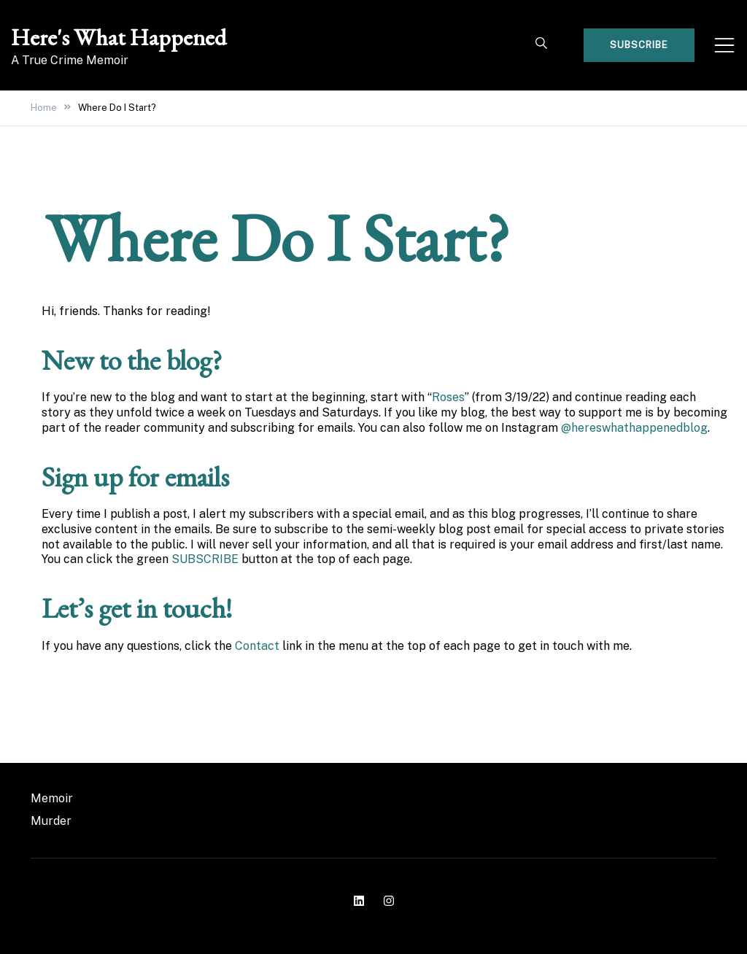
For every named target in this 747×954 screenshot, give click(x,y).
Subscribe (639, 44)
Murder (51, 821)
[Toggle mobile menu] (724, 45)
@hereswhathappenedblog (634, 428)
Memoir (52, 798)
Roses (448, 397)
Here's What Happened (118, 37)
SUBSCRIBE (205, 559)
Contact (257, 646)
